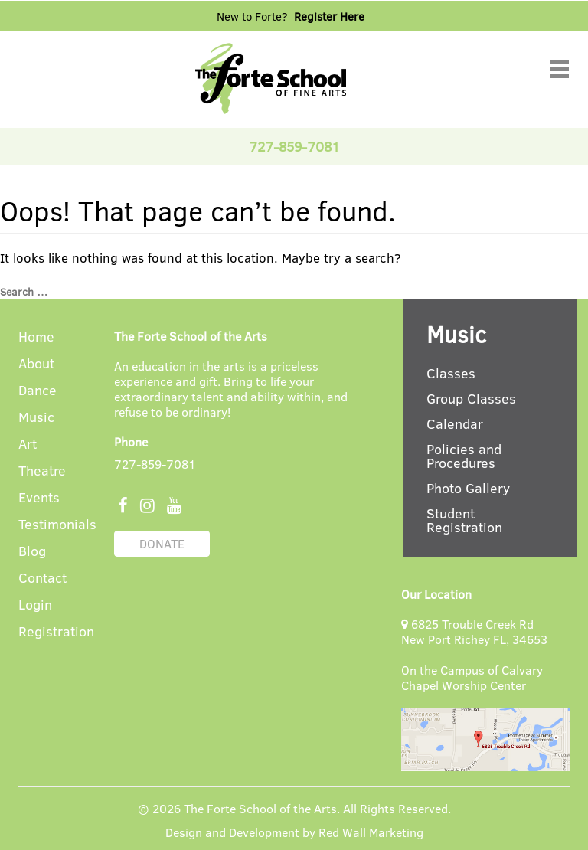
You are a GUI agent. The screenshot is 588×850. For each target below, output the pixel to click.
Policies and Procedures (463, 455)
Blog (32, 552)
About (36, 364)
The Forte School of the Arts (260, 808)
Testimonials (57, 525)
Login (35, 605)
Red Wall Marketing (370, 832)
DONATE (162, 543)
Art (27, 444)
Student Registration (464, 520)
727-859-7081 (155, 464)
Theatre (42, 471)
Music (36, 418)
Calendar (454, 423)
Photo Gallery (468, 488)
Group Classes (471, 398)
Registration (56, 632)
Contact (42, 578)
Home (36, 337)
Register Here (329, 16)
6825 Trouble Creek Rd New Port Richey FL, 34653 (474, 631)
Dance (37, 391)
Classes (450, 373)
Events (39, 498)
